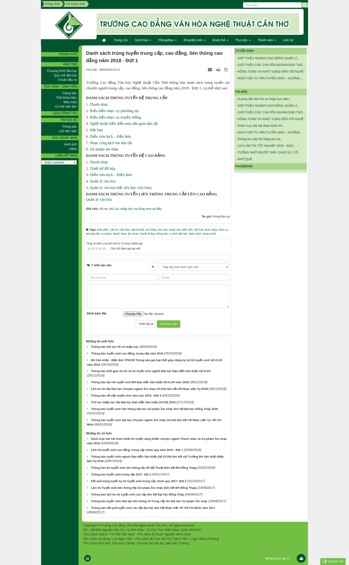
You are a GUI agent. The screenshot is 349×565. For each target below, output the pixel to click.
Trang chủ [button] (121, 40)
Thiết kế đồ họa (103, 168)
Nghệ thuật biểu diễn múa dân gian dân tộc (124, 123)
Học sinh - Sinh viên (60, 86)
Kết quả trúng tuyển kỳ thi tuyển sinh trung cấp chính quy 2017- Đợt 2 (139, 481)
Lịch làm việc (68, 131)
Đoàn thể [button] (220, 41)
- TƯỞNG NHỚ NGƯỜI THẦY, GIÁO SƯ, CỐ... (268, 152)
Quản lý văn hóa (103, 181)
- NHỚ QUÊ (244, 159)
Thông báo (69, 93)
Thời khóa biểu (66, 97)
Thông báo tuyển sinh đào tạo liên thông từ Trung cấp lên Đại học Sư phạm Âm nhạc (149, 501)
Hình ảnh (70, 144)
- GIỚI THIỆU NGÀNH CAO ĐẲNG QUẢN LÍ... (267, 59)
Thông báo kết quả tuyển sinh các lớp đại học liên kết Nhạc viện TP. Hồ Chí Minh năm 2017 (153, 508)
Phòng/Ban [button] (167, 41)
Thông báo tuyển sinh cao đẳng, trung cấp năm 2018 (127, 353)
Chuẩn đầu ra (67, 80)
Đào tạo (70, 64)
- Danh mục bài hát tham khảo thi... (260, 125)
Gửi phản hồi (333, 561)
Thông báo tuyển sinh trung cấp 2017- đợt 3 (121, 474)
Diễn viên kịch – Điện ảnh (111, 175)
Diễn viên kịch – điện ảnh (110, 136)
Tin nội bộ (69, 120)
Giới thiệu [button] (143, 41)
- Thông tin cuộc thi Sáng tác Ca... (259, 139)
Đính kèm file (96, 313)
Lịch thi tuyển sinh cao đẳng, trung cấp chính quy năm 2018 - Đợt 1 (137, 450)
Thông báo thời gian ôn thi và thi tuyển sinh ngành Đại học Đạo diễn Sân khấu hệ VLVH (151, 371)
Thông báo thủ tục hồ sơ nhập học (114, 346)
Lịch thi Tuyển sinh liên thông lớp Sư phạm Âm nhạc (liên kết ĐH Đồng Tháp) (144, 487)
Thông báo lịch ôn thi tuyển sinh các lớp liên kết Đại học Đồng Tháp (137, 494)
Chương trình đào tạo (62, 71)
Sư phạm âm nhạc (104, 149)
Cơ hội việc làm (66, 106)
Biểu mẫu (70, 102)
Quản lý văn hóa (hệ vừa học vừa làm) (120, 188)
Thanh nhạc (99, 104)
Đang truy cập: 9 (277, 558)
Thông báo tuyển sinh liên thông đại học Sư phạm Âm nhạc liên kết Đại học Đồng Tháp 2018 (154, 409)
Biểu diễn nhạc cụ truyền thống (115, 117)
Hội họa (96, 130)
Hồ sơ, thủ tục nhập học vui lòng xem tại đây (130, 209)
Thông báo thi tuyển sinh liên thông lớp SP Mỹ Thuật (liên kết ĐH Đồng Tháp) (144, 467)
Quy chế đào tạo (65, 75)
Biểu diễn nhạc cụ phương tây (114, 111)
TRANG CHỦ (68, 54)
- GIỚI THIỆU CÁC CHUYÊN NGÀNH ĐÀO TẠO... (270, 66)
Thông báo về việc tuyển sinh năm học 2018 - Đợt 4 (126, 395)
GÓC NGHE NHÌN (64, 137)
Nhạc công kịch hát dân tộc (111, 143)
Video (73, 149)
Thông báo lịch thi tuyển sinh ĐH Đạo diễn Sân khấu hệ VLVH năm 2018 (140, 382)
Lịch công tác (65, 113)
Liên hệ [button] (288, 40)
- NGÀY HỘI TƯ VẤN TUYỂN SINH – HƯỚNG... (269, 80)
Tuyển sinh (244, 51)
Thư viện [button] (243, 41)
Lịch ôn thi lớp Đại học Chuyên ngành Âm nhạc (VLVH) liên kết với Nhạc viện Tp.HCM (149, 389)
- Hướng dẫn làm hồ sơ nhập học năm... (263, 99)
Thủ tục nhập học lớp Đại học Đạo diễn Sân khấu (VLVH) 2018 (133, 402)
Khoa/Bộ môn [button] (195, 41)
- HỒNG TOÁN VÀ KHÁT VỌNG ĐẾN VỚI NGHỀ (270, 73)
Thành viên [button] (267, 41)
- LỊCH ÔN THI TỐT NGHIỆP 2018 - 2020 (264, 145)
